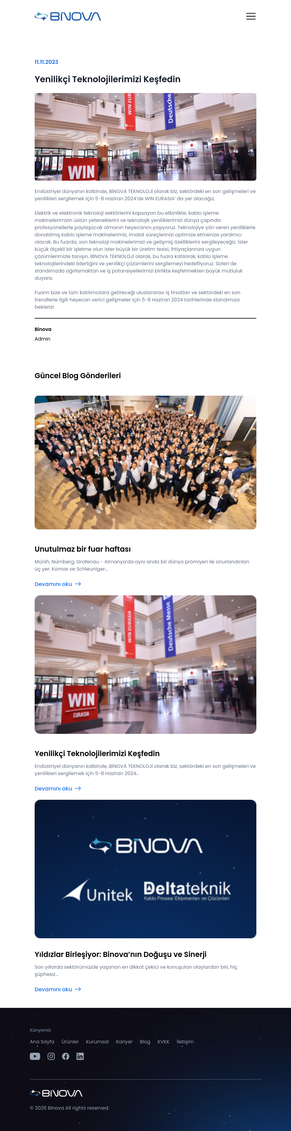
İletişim (185, 1041)
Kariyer (124, 1041)
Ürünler (70, 1041)
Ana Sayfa (42, 1041)
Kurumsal (97, 1041)
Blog (145, 1041)
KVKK (164, 1041)
